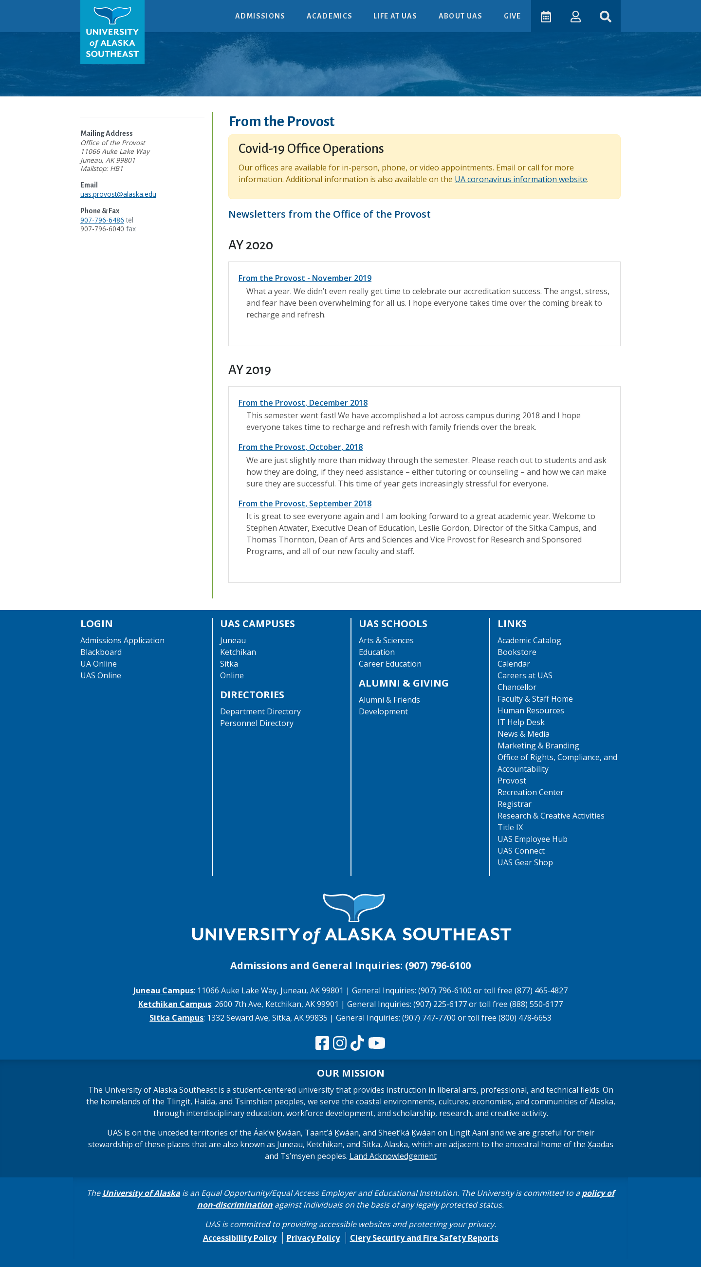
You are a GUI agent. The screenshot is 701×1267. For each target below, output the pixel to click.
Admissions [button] (260, 16)
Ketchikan (238, 652)
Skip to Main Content (45, 9)
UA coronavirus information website (521, 179)
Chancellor (517, 687)
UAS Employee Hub (533, 839)
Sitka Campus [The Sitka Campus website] (176, 1017)
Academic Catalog (529, 640)
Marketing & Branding (538, 745)
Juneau (233, 640)
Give (511, 16)
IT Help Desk (521, 722)
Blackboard (101, 652)
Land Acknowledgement (393, 1156)
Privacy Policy (313, 1237)
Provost (512, 780)
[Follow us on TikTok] (357, 1043)
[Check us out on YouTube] (377, 1043)
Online (232, 675)
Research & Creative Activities (551, 815)
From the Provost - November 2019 (305, 278)
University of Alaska (141, 1193)
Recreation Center (531, 792)
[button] (575, 16)
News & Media (524, 733)
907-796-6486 (102, 219)
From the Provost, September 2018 (305, 503)
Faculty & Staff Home (535, 698)
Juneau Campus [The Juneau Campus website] (163, 990)
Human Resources (531, 710)
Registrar (515, 804)
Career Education (390, 663)
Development (383, 711)
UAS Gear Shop (525, 862)
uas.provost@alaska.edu (118, 194)
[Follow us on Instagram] (340, 1043)
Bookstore (517, 652)
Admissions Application (122, 640)
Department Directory (260, 711)
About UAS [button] (460, 16)
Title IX (510, 827)
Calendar (514, 663)
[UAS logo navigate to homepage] (112, 32)
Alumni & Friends (389, 699)
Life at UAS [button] (395, 16)
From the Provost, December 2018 (303, 402)
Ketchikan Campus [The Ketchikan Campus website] (174, 1004)
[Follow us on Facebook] (322, 1043)
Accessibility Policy (240, 1237)
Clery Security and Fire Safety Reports (424, 1237)
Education (377, 652)
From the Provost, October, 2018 (301, 447)
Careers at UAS (525, 675)
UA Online (98, 663)
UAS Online (100, 675)
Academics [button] (329, 16)
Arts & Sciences (386, 640)
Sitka (229, 663)
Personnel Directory (257, 723)
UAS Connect (521, 850)
